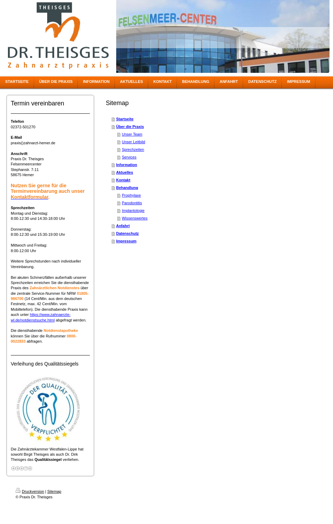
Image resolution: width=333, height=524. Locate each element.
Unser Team (132, 134)
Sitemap (54, 491)
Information (126, 165)
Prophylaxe (131, 195)
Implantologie (133, 210)
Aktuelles (124, 172)
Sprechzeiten (133, 149)
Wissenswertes (134, 218)
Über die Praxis (130, 126)
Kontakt (123, 180)
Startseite (125, 119)
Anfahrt (123, 226)
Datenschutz (127, 233)
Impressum (126, 241)
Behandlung (127, 188)
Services (129, 157)
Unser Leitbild (133, 142)
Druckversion (30, 491)
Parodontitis (132, 203)
